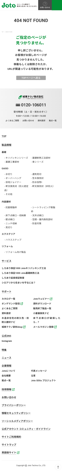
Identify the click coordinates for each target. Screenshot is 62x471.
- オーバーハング (12, 178)
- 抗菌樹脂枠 (10, 207)
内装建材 (6, 201)
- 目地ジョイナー (12, 182)
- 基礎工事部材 (11, 162)
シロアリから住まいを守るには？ (19, 282)
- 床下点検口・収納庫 (15, 215)
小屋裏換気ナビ (41, 313)
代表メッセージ (39, 371)
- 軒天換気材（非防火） (43, 186)
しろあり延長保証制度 (13, 278)
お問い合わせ (28, 120)
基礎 (4, 152)
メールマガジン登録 (43, 327)
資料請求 (42, 120)
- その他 (8, 194)
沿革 (33, 375)
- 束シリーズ (37, 162)
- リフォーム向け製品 (15, 252)
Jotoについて (8, 371)
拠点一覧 (53, 120)
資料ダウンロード (42, 303)
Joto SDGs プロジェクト (43, 380)
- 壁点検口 (9, 219)
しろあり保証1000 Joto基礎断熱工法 (20, 273)
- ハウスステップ (12, 239)
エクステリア (8, 234)
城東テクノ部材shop (12, 327)
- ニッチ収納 (10, 223)
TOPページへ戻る (31, 77)
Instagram (7, 341)
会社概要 (6, 375)
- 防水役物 (36, 182)
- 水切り (8, 174)
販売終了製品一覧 (42, 308)
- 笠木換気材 (37, 178)
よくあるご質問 (12, 120)
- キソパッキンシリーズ (16, 158)
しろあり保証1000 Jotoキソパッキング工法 (24, 268)
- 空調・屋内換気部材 (42, 219)
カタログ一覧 (8, 299)
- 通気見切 (36, 174)
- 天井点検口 (37, 215)
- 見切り (8, 227)
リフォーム (7, 246)
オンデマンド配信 (11, 303)
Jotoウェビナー (41, 299)
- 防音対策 (36, 223)
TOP (3, 31)
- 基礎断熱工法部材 (40, 158)
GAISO (5, 168)
